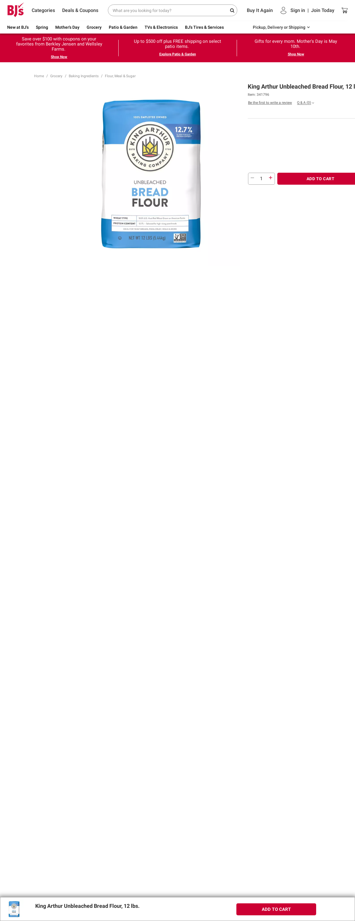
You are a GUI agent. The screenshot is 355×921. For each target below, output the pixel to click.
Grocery (94, 27)
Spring (42, 27)
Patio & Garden (123, 27)
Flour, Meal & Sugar (120, 76)
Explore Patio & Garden (177, 54)
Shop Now (59, 57)
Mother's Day (67, 27)
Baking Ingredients (84, 76)
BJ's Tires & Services (204, 27)
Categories (43, 10)
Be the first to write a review (270, 103)
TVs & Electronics (161, 27)
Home (39, 76)
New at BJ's (18, 27)
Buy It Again (260, 10)
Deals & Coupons (80, 10)
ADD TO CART (276, 909)
